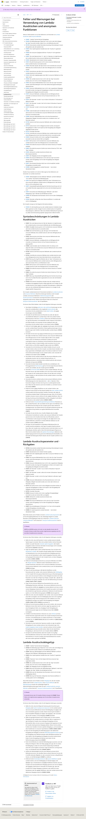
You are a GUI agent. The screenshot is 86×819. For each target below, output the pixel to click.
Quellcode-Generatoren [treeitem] (9, 107)
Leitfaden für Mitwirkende (32, 795)
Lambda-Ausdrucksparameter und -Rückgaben (74, 21)
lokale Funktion (50, 311)
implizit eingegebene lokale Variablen (34, 627)
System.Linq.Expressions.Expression (41, 708)
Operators (32, 562)
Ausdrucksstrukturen (28, 297)
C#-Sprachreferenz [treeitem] (6, 20)
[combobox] (11, 18)
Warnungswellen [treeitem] (7, 120)
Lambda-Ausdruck (38, 682)
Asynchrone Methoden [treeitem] (8, 65)
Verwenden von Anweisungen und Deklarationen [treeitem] (11, 104)
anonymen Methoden (36, 36)
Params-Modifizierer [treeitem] (8, 81)
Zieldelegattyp (58, 572)
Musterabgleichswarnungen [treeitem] (9, 84)
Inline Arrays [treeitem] (6, 92)
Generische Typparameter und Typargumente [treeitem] (10, 62)
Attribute (54, 613)
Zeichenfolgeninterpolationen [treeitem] (10, 88)
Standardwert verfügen (31, 551)
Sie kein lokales (35, 369)
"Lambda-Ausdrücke (53, 518)
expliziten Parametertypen (48, 432)
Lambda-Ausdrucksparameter (52, 514)
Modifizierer (52, 758)
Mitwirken (28, 815)
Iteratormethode (51, 309)
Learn (24, 14)
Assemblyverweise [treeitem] (7, 52)
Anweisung (39, 365)
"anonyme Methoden (28, 520)
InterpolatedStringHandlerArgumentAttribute (44, 401)
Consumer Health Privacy (45, 815)
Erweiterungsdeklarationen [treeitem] (9, 77)
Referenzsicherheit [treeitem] (7, 71)
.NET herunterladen (80, 5)
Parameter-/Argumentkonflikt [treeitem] (10, 60)
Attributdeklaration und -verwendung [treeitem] (11, 48)
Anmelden (82, 1)
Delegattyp (46, 680)
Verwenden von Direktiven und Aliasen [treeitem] (12, 101)
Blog (22, 815)
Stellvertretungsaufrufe (46, 295)
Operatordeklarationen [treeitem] (8, 58)
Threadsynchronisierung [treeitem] (9, 114)
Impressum (66, 815)
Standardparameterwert (39, 758)
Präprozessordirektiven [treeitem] (7, 37)
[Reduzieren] (18, 15)
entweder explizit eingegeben (46, 544)
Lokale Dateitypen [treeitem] (7, 109)
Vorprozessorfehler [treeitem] (7, 46)
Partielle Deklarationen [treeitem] (8, 79)
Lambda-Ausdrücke (50, 686)
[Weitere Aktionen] (62, 15)
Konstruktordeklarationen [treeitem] (9, 54)
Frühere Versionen (16, 815)
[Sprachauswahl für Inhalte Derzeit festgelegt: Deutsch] (5, 812)
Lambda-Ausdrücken (58, 292)
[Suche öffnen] (78, 2)
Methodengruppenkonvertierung (52, 732)
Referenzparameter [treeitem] (7, 69)
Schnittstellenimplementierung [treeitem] (10, 67)
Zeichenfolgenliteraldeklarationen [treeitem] (10, 86)
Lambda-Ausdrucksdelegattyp (73, 23)
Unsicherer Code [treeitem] (7, 118)
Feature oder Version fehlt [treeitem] (9, 50)
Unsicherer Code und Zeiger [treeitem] (8, 35)
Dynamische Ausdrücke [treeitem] (8, 116)
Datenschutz (34, 815)
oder (44, 307)
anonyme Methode (49, 682)
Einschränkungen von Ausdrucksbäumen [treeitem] (8, 99)
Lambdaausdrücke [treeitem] (7, 94)
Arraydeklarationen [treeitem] (8, 90)
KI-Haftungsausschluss (6, 815)
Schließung (42, 318)
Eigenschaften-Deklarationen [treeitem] (10, 56)
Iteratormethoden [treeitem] (7, 75)
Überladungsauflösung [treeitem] (8, 96)
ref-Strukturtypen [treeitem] (7, 73)
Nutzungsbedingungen (57, 815)
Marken (72, 815)
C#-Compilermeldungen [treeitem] (9, 45)
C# (30, 14)
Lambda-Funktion (57, 390)
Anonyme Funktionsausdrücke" (30, 301)
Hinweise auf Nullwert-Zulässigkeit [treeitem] (11, 82)
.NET (28, 14)
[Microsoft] (2, 2)
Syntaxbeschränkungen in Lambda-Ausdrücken (74, 18)
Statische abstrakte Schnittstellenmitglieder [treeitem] (8, 111)
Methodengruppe (27, 684)
